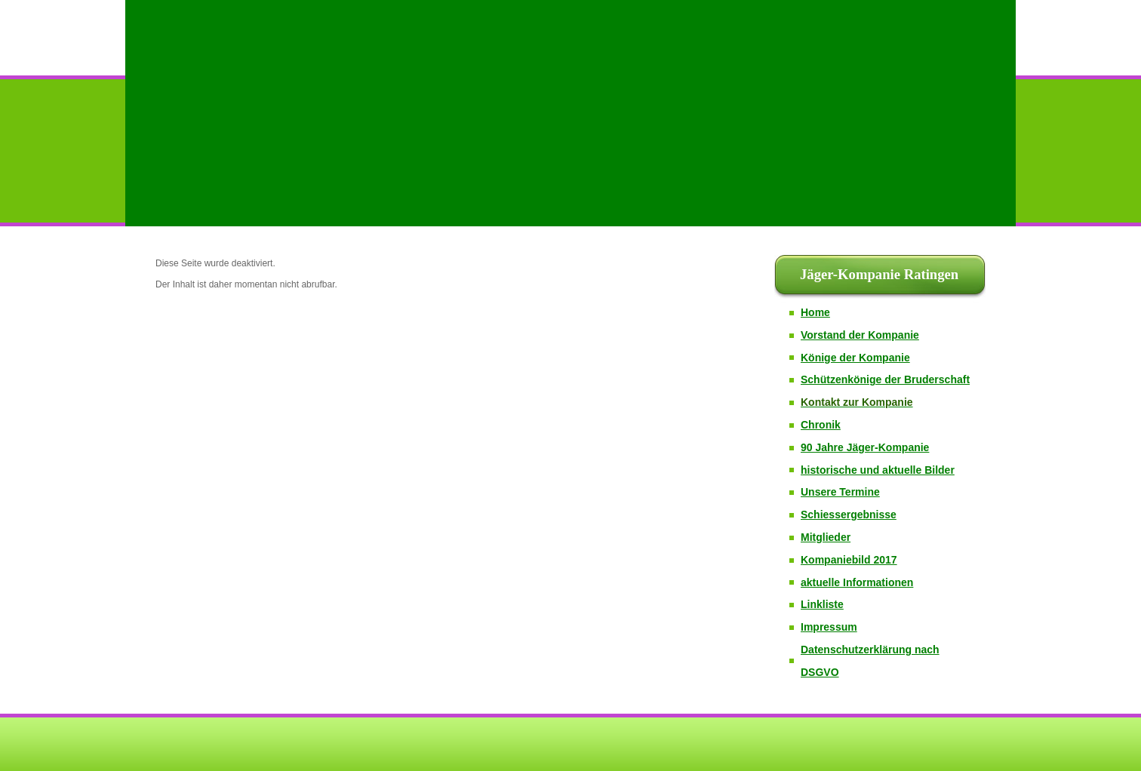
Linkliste (822, 604)
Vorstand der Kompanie (860, 335)
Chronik (821, 425)
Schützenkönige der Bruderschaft (885, 379)
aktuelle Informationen (857, 582)
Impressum (829, 627)
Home (815, 312)
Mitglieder (825, 537)
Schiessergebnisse (848, 514)
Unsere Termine (840, 492)
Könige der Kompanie (855, 358)
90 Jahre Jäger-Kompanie (865, 447)
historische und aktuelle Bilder (878, 470)
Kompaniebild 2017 (849, 560)
